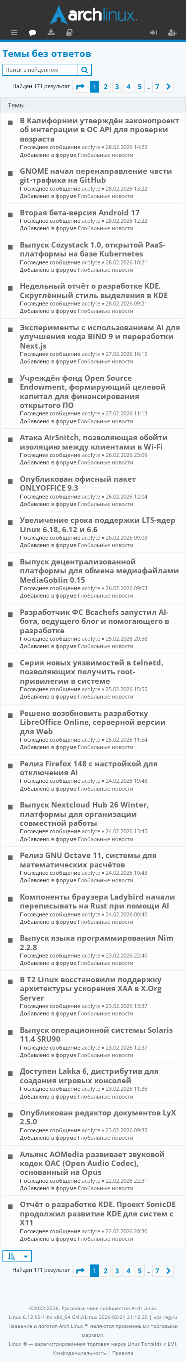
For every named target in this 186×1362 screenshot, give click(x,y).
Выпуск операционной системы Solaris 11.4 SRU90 (96, 1034)
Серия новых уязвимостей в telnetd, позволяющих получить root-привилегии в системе (91, 671)
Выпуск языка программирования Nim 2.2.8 (97, 942)
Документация (114, 34)
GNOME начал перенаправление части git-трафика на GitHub (96, 175)
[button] (79, 87)
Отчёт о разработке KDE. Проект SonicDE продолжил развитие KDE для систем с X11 (98, 1213)
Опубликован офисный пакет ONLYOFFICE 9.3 (78, 483)
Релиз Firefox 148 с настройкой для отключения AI (89, 767)
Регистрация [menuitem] (174, 34)
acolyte (91, 147)
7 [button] (157, 86)
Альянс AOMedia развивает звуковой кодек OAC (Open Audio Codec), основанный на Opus (92, 1163)
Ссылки (16, 34)
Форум (77, 34)
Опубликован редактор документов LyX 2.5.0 (98, 1117)
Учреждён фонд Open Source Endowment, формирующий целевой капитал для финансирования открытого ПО (93, 391)
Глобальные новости (105, 154)
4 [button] (128, 86)
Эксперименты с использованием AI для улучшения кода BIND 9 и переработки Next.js (100, 336)
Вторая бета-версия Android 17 (80, 212)
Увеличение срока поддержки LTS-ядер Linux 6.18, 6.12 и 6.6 (98, 524)
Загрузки (95, 34)
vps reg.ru (165, 1316)
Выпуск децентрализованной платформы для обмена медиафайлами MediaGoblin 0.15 (99, 570)
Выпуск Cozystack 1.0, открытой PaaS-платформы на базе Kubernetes (92, 249)
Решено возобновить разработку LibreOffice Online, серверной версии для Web (93, 722)
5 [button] (140, 86)
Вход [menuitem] (157, 34)
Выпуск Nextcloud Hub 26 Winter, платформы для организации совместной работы (84, 814)
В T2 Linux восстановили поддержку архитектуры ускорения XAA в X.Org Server (91, 988)
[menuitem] (79, 1352)
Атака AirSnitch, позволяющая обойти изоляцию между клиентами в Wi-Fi (94, 441)
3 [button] (117, 86)
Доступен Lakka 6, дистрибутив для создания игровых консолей (89, 1075)
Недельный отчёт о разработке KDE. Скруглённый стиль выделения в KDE (94, 290)
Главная (45, 32)
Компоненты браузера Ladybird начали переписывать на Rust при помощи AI (97, 901)
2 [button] (106, 86)
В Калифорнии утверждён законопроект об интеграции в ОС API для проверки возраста (99, 129)
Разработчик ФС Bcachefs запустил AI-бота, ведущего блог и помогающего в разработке (94, 621)
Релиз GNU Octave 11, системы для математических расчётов (88, 859)
